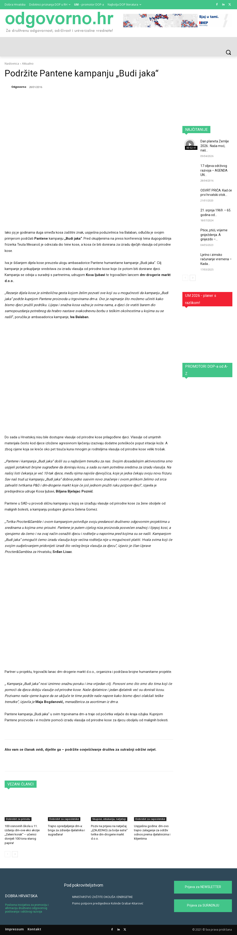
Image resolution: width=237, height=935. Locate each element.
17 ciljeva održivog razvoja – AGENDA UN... (214, 170)
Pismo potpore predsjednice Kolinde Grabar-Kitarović (107, 903)
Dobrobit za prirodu (18, 819)
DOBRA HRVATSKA (21, 896)
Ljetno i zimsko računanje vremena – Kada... (216, 259)
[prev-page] (7, 854)
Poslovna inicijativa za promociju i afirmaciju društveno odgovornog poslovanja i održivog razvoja (27, 908)
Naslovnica (12, 64)
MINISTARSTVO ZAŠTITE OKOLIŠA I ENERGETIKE (102, 897)
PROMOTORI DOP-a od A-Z (206, 370)
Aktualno (28, 64)
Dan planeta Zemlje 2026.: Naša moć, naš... (214, 145)
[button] (228, 52)
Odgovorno (18, 86)
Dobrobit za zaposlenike (64, 819)
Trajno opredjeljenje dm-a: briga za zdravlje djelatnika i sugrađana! (66, 830)
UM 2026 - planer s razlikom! (200, 299)
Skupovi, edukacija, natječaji (109, 819)
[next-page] (15, 854)
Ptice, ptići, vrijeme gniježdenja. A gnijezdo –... (214, 234)
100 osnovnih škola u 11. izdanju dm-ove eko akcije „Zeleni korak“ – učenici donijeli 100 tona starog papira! (22, 834)
